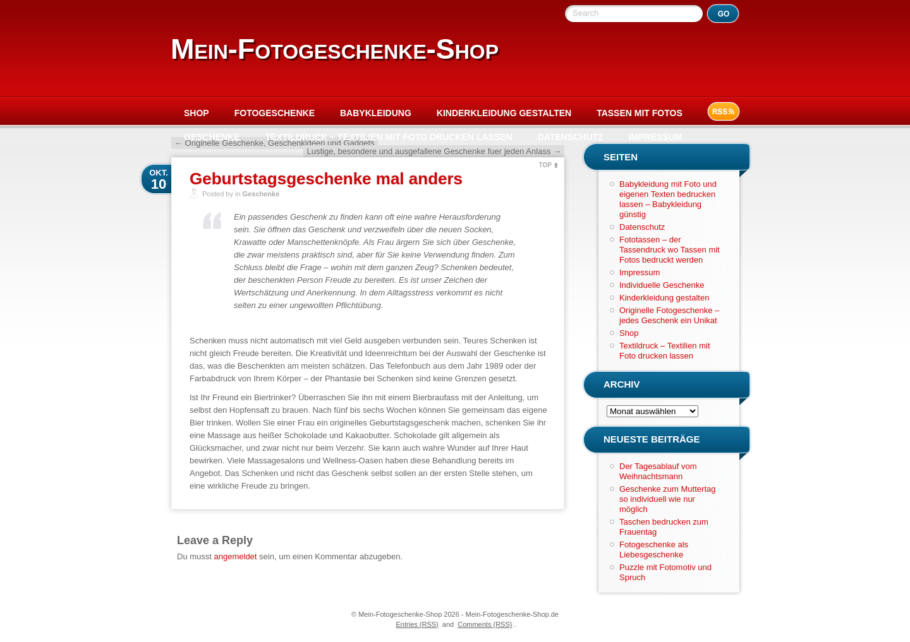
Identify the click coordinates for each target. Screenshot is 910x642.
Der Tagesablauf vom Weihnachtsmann (658, 471)
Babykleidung (375, 113)
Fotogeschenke (274, 113)
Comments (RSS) (485, 624)
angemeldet (235, 556)
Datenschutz (571, 137)
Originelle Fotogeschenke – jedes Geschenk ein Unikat (669, 315)
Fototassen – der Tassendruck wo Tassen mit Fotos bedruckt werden (669, 250)
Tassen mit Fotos (639, 113)
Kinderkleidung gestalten (504, 113)
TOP (545, 165)
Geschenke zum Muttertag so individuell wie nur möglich (667, 499)
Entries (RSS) (417, 624)
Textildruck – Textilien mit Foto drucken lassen (389, 137)
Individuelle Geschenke (661, 285)
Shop (196, 113)
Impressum (655, 137)
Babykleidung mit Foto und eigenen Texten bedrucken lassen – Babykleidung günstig (668, 199)
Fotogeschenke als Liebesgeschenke (653, 549)
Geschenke (212, 137)
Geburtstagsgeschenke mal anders (326, 178)
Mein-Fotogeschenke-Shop (335, 49)
